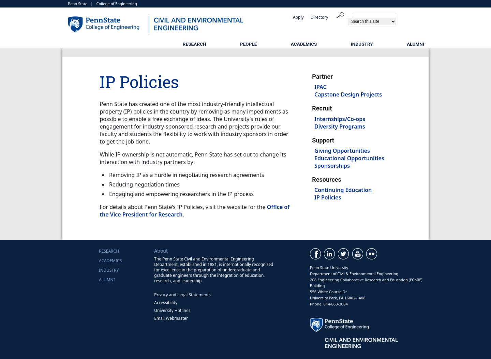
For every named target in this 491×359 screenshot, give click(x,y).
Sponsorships (332, 165)
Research (194, 44)
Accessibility (165, 302)
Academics (304, 44)
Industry (362, 44)
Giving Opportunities (342, 150)
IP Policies (327, 197)
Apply (298, 17)
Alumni (415, 44)
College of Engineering (116, 3)
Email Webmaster (171, 318)
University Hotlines (172, 310)
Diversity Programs (339, 126)
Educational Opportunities (349, 158)
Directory (319, 17)
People (248, 44)
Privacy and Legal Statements (182, 295)
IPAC (320, 87)
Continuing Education (343, 190)
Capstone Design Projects (348, 94)
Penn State (77, 3)
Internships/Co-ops (339, 119)
